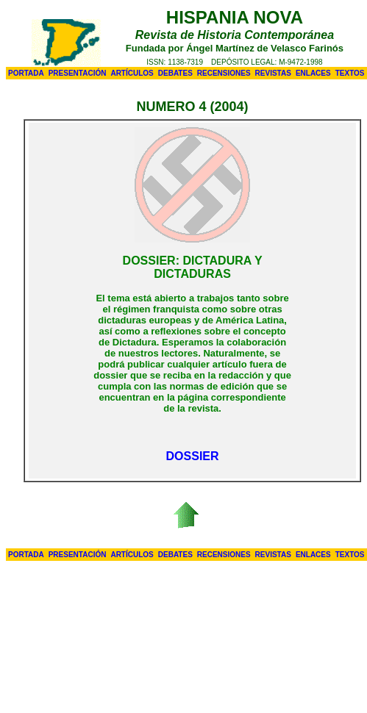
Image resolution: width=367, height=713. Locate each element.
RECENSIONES (224, 73)
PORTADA (26, 73)
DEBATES (175, 73)
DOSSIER (192, 456)
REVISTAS (273, 73)
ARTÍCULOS (131, 73)
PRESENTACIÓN (78, 73)
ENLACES (313, 73)
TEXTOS (350, 73)
